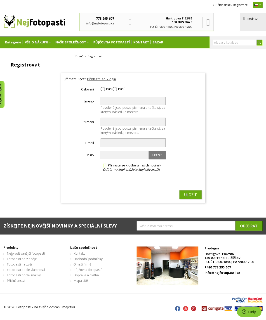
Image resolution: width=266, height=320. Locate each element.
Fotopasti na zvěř (20, 264)
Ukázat (157, 155)
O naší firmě (82, 264)
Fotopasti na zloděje (22, 259)
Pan (106, 89)
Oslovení (87, 89)
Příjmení (88, 122)
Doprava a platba (86, 275)
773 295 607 (105, 18)
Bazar (158, 42)
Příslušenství (16, 280)
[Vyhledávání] (237, 42)
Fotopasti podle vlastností (26, 270)
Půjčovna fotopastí (111, 42)
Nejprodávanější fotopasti (26, 253)
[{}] (258, 5)
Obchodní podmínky (88, 259)
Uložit (190, 194)
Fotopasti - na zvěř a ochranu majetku (45, 307)
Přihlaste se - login (101, 79)
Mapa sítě (80, 280)
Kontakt (141, 42)
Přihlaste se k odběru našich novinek (132, 167)
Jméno (89, 101)
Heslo (89, 155)
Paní (118, 89)
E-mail (89, 143)
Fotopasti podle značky (24, 275)
